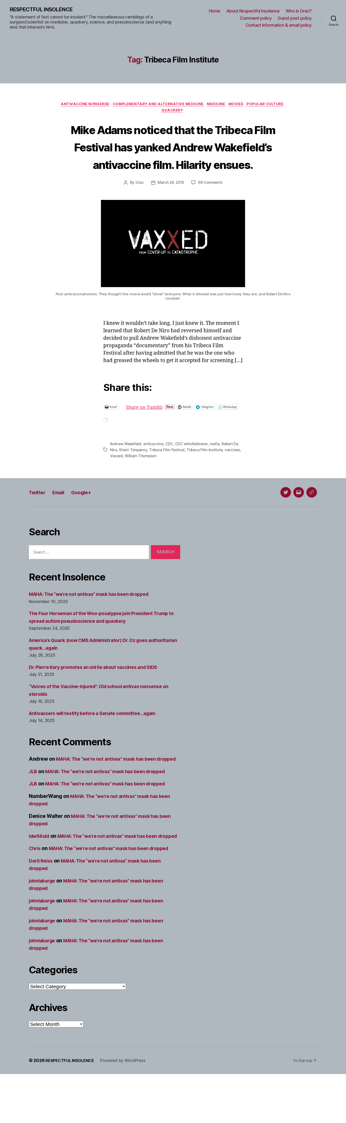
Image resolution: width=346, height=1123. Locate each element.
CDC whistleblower (194, 470)
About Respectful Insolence (253, 11)
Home (214, 11)
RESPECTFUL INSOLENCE (44, 9)
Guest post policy (295, 18)
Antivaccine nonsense (80, 105)
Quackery (173, 112)
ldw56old (40, 870)
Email (63, 518)
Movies (239, 105)
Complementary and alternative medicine (157, 105)
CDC (171, 470)
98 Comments (210, 202)
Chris (35, 890)
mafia (218, 470)
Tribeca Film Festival (174, 476)
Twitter (38, 518)
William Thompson (159, 482)
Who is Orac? (299, 11)
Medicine (217, 105)
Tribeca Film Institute (212, 476)
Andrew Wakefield (126, 470)
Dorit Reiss (42, 910)
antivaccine (155, 470)
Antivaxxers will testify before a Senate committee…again (98, 739)
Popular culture (271, 105)
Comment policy (256, 18)
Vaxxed (134, 482)
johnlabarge (43, 930)
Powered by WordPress (127, 1109)
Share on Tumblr (162, 427)
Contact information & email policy (279, 25)
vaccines (118, 482)
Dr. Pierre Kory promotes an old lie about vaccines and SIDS (99, 693)
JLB (33, 805)
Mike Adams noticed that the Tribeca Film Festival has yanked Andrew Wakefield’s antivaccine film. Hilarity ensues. (173, 157)
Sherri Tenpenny (139, 476)
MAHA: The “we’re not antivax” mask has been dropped (95, 620)
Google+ (88, 518)
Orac (139, 202)
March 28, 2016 (170, 202)
